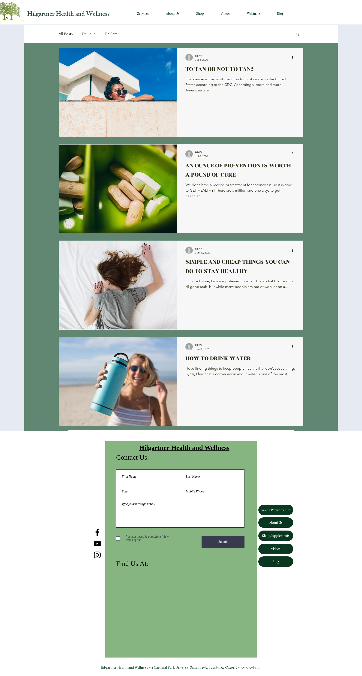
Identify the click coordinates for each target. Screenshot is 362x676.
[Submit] (223, 542)
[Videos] (275, 549)
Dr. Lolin (89, 34)
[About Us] (275, 522)
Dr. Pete (111, 34)
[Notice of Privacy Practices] (275, 510)
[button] (297, 34)
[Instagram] (97, 554)
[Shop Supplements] (275, 536)
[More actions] (294, 57)
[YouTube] (97, 543)
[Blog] (275, 561)
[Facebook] (97, 532)
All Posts (66, 34)
